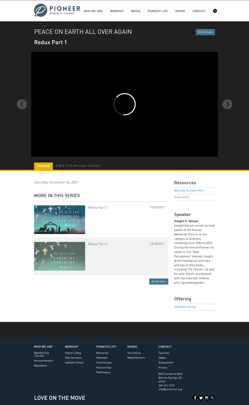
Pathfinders (103, 372)
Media (135, 11)
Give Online (134, 353)
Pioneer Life (158, 11)
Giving (180, 11)
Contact (199, 11)
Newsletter (40, 365)
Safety (162, 358)
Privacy (162, 367)
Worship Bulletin (189, 190)
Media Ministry (136, 358)
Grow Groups (104, 362)
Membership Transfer (41, 354)
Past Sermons (73, 358)
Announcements (44, 360)
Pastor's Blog (73, 353)
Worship (117, 11)
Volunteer (102, 358)
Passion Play (103, 367)
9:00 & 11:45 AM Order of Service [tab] (78, 166)
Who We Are (93, 11)
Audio (181, 197)
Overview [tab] (43, 166)
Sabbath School (74, 362)
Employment (165, 362)
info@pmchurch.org (170, 389)
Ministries (102, 353)
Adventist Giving (185, 306)
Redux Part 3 (97, 207)
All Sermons (205, 32)
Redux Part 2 (97, 244)
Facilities (163, 353)
